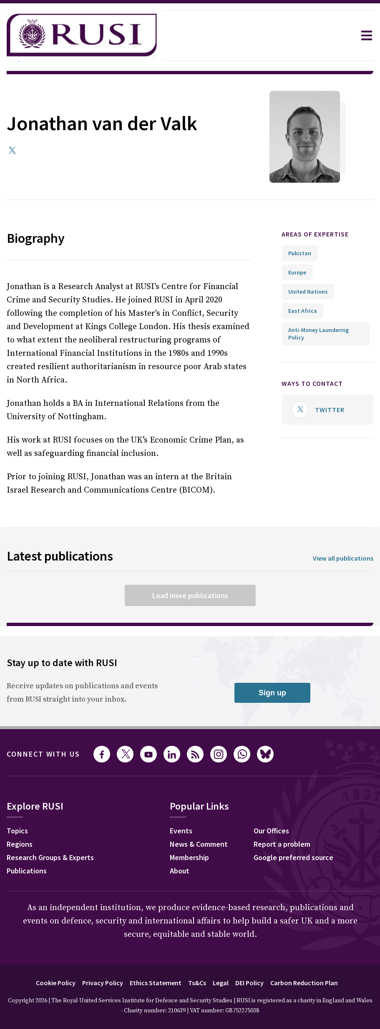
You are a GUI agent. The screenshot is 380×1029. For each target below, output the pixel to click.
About (179, 871)
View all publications (343, 558)
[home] (82, 35)
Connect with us (43, 754)
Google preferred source (293, 857)
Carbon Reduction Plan (304, 983)
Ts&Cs (197, 983)
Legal (221, 983)
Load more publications (190, 595)
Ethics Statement (155, 983)
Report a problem (282, 844)
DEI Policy (249, 983)
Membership (189, 857)
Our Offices (271, 830)
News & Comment (199, 844)
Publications (27, 871)
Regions (20, 844)
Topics (17, 830)
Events (181, 830)
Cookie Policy (55, 983)
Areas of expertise (315, 234)
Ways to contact (312, 383)
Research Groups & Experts (50, 857)
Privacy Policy (102, 983)
